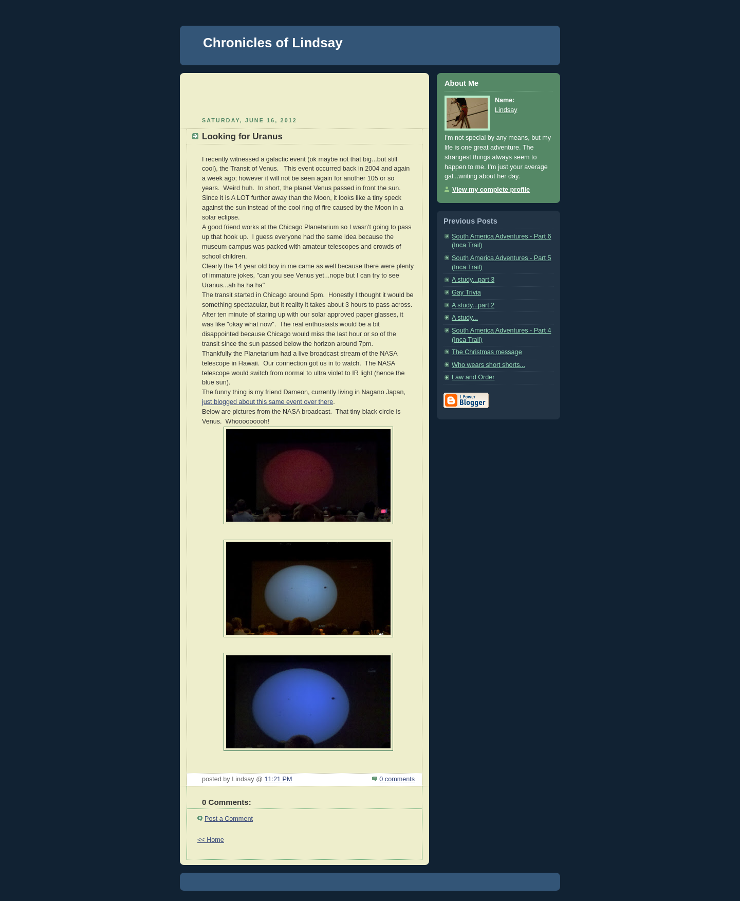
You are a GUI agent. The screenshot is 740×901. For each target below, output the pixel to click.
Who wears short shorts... (488, 365)
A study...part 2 (473, 305)
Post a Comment (229, 818)
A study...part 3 (473, 279)
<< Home (210, 839)
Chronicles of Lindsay (273, 42)
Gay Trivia (466, 292)
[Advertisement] (304, 93)
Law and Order (473, 377)
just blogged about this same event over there (267, 402)
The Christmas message (487, 352)
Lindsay (506, 110)
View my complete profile (491, 189)
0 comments (397, 779)
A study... (465, 317)
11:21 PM (278, 779)
